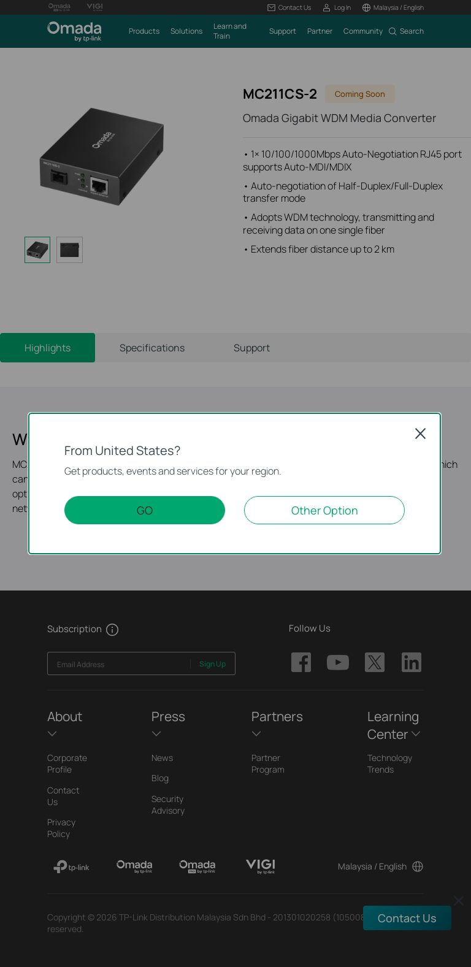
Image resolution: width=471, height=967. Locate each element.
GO (145, 510)
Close (421, 433)
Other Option (324, 510)
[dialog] (235, 483)
